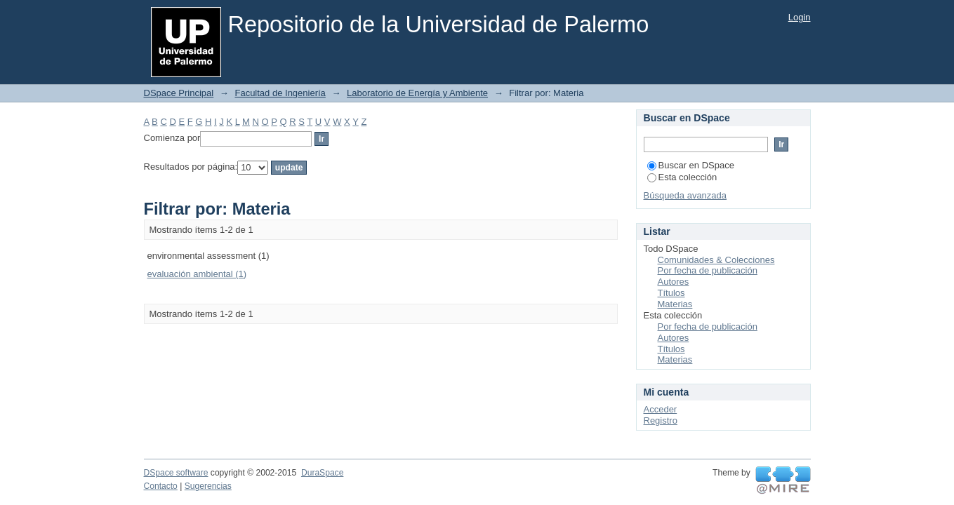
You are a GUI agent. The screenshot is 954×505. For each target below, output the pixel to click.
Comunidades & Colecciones (716, 260)
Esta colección (682, 177)
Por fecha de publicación (707, 270)
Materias (675, 304)
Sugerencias (208, 486)
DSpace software (176, 473)
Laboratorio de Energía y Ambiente (417, 93)
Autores (673, 281)
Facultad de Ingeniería (279, 93)
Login (799, 17)
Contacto (161, 486)
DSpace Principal (179, 93)
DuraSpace (322, 473)
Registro (660, 420)
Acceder (660, 409)
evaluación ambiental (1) (197, 274)
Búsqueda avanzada (685, 195)
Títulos (671, 293)
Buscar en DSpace (690, 165)
